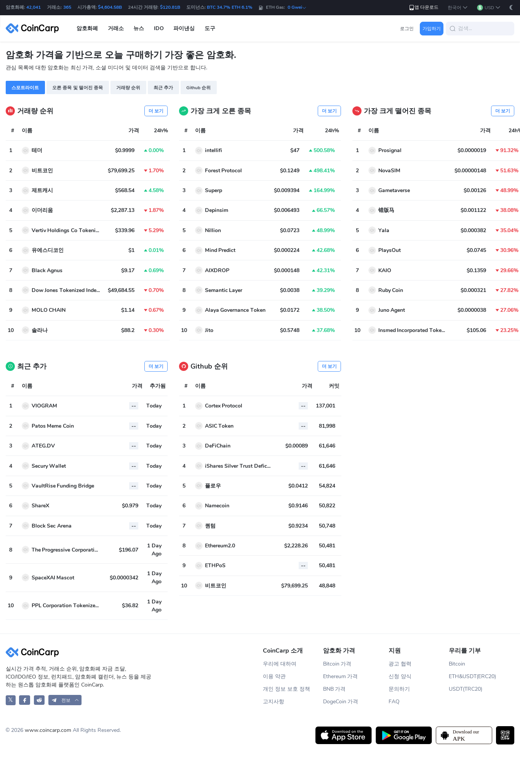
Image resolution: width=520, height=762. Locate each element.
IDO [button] (159, 28)
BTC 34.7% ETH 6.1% (229, 7)
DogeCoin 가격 (340, 701)
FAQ (394, 701)
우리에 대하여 (279, 663)
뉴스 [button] (138, 28)
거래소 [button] (116, 28)
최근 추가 (163, 88)
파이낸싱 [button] (184, 28)
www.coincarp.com (48, 730)
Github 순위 (198, 88)
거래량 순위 (128, 88)
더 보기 (156, 111)
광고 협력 (400, 663)
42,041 (33, 7)
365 (67, 7)
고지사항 (273, 701)
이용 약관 (274, 676)
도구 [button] (210, 28)
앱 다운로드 (423, 7)
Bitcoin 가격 (337, 663)
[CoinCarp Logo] (34, 28)
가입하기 (431, 29)
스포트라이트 (25, 88)
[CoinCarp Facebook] (24, 700)
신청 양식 (400, 676)
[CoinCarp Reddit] (39, 700)
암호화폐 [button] (87, 28)
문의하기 (399, 689)
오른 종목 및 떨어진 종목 (77, 88)
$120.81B (170, 7)
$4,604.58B (110, 7)
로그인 (407, 29)
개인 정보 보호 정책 (286, 689)
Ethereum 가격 (340, 676)
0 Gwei (297, 7)
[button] (458, 8)
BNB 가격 (334, 689)
